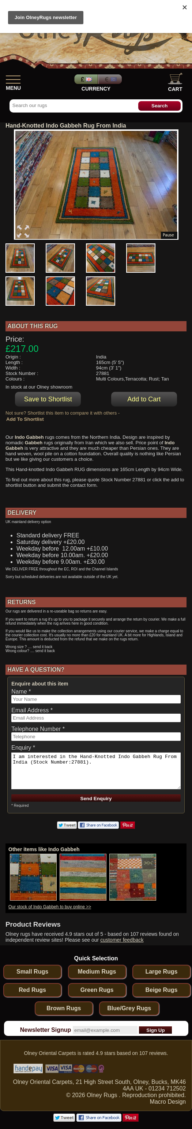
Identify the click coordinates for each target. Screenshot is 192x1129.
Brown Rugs (63, 1008)
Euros (111, 79)
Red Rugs (32, 990)
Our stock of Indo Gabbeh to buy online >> (49, 906)
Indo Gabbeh (29, 437)
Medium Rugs (97, 971)
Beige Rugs (161, 990)
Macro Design (168, 1102)
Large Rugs (161, 971)
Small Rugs (32, 971)
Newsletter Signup (45, 1030)
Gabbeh (33, 442)
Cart (175, 82)
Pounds (85, 79)
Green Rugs (97, 990)
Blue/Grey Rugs (129, 1008)
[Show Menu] (13, 78)
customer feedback (121, 940)
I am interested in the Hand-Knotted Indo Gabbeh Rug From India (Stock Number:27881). (96, 771)
